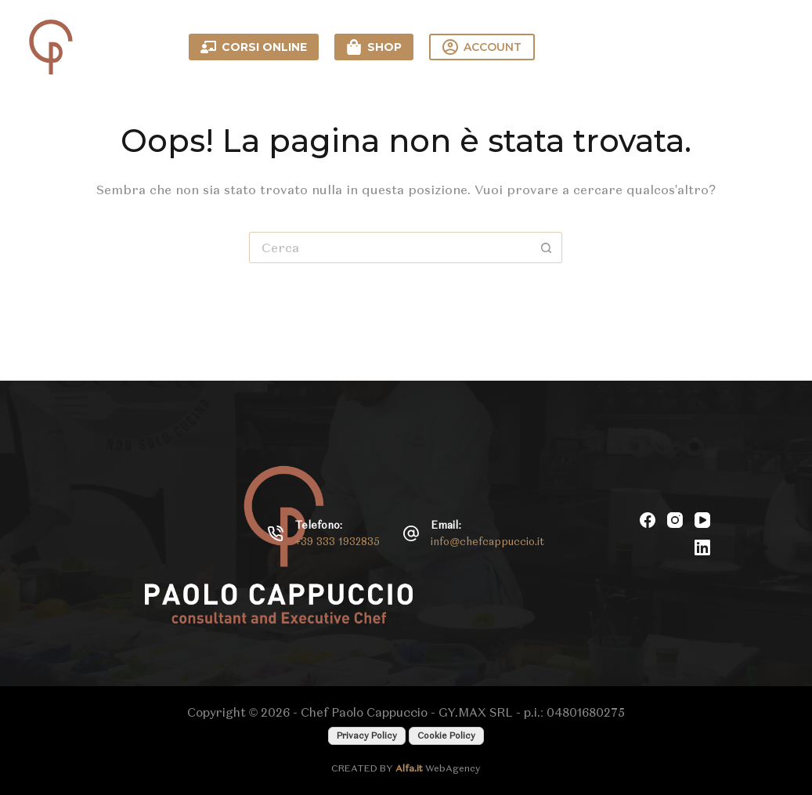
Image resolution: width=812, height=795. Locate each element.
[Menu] (773, 47)
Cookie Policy (446, 735)
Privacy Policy (367, 735)
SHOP (374, 47)
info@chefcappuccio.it (487, 541)
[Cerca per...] (390, 247)
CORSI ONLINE (253, 47)
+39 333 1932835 (338, 541)
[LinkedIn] (702, 547)
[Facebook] (647, 520)
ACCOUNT (481, 47)
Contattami (653, 47)
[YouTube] (702, 520)
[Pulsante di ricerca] (546, 247)
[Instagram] (675, 520)
